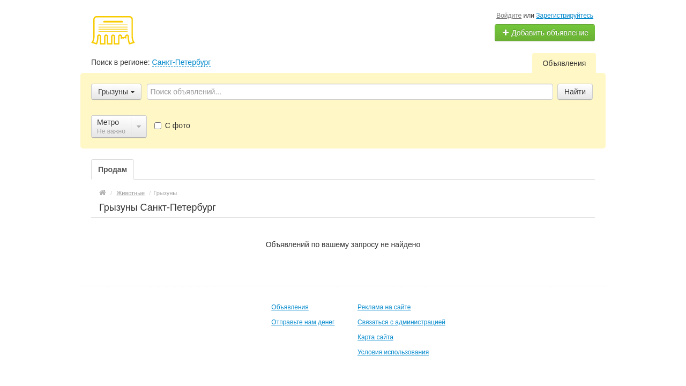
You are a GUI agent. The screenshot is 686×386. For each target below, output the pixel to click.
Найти (575, 91)
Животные (130, 193)
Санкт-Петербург (181, 62)
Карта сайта (375, 337)
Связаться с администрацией (401, 322)
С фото (172, 125)
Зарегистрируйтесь (564, 15)
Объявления (564, 63)
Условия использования (393, 352)
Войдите (508, 15)
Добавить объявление (545, 32)
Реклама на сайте (384, 307)
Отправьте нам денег (302, 322)
